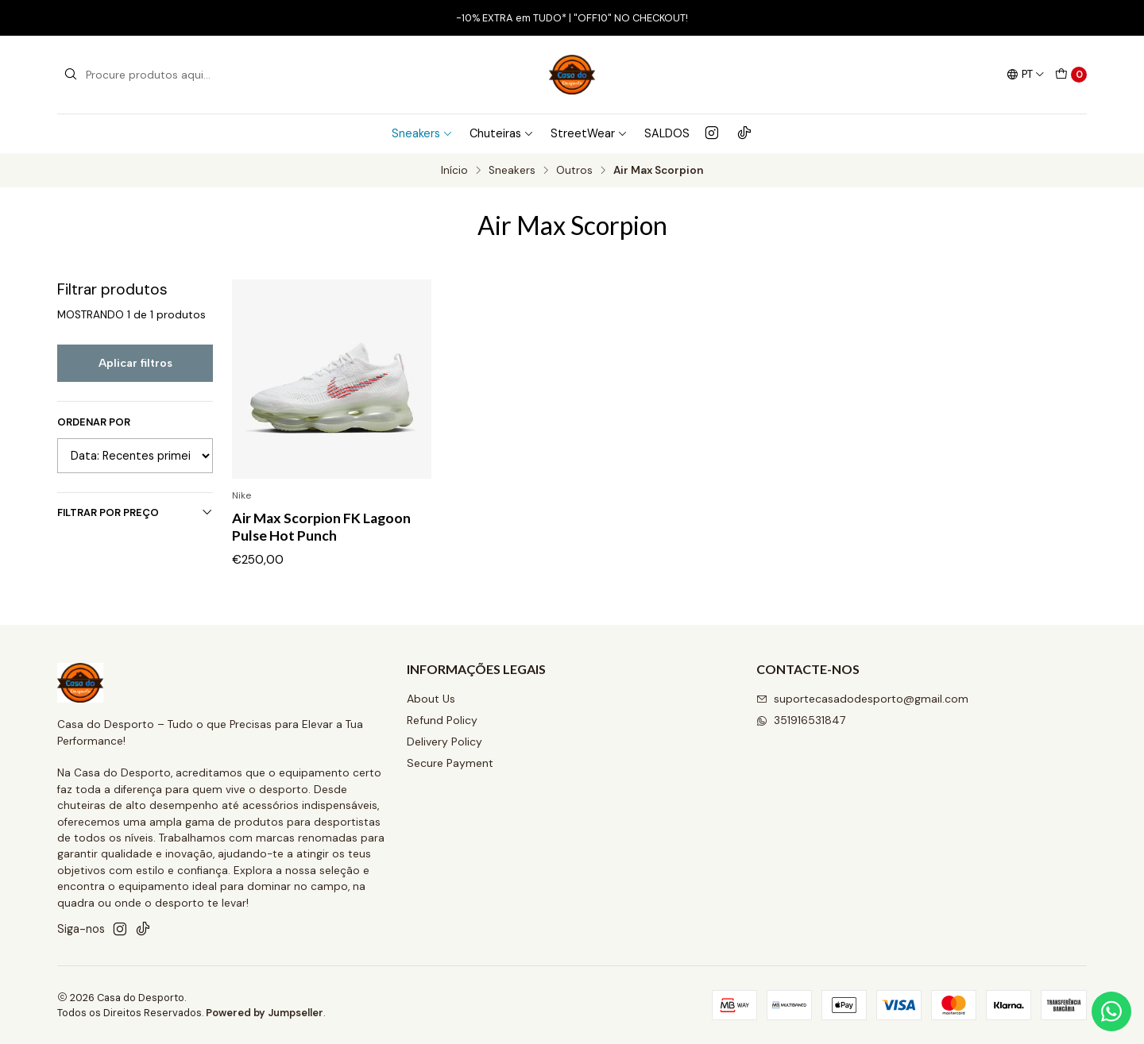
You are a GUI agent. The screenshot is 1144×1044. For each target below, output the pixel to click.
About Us (431, 699)
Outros (574, 170)
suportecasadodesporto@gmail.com (862, 699)
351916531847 (800, 720)
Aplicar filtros (135, 363)
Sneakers (422, 133)
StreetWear (589, 133)
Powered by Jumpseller (264, 1012)
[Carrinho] (1071, 75)
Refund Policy (442, 720)
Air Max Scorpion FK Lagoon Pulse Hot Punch (321, 527)
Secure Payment (450, 763)
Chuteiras (502, 133)
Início (454, 170)
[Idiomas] (1025, 74)
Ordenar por (93, 422)
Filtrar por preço (135, 512)
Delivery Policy (444, 741)
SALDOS (667, 133)
